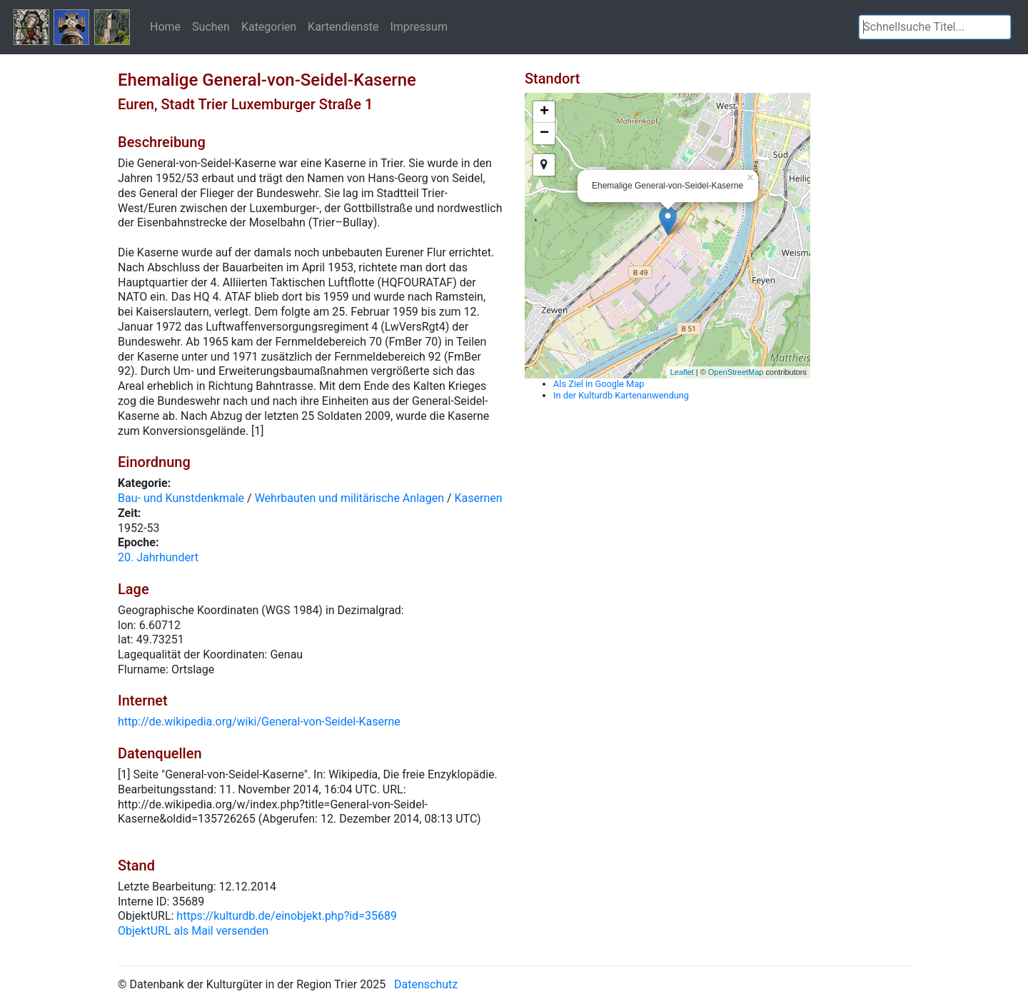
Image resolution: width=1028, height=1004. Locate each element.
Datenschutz (426, 984)
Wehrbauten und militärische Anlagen (349, 498)
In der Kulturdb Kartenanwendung (621, 395)
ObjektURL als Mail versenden (193, 931)
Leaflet (682, 372)
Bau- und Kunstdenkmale (181, 498)
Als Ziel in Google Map (598, 383)
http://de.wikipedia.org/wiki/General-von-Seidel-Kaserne (259, 721)
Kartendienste (343, 26)
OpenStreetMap (736, 372)
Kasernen (479, 498)
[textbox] (935, 27)
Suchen (211, 26)
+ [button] (544, 112)
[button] (1000, 27)
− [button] (544, 133)
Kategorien (268, 26)
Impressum (419, 26)
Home (165, 26)
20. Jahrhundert (158, 557)
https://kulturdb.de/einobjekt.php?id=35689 (286, 916)
